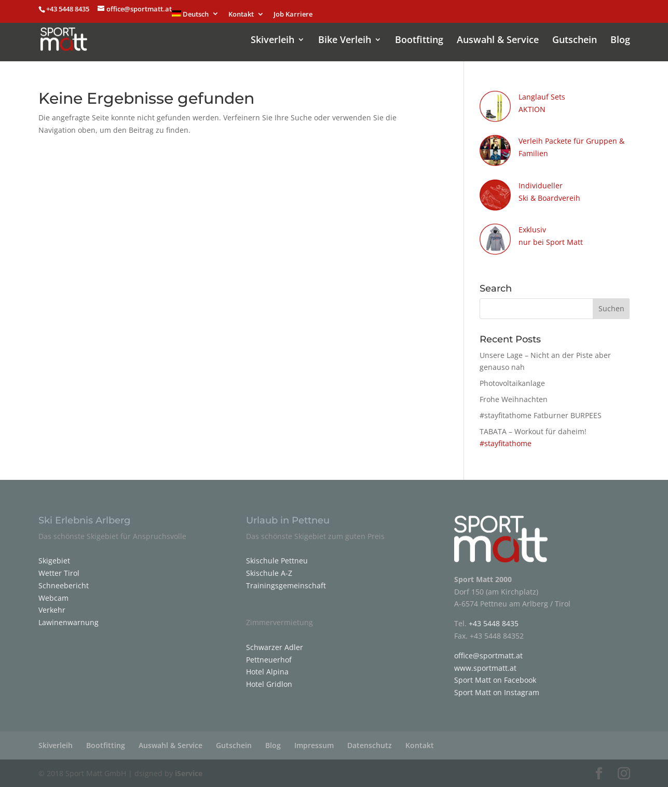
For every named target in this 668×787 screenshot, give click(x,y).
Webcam (53, 598)
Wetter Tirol (58, 573)
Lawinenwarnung (68, 622)
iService (188, 773)
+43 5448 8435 (68, 8)
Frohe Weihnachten (514, 399)
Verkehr (51, 610)
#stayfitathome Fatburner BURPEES (541, 415)
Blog (620, 41)
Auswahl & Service (498, 41)
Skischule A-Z (269, 573)
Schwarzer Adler (274, 647)
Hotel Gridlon (269, 684)
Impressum (314, 745)
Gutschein (574, 41)
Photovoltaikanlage (512, 383)
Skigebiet (54, 560)
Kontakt (241, 15)
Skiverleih (272, 41)
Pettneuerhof (269, 660)
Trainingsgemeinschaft (286, 585)
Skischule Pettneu (277, 560)
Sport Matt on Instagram (496, 692)
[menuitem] (196, 16)
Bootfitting (419, 41)
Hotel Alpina (267, 671)
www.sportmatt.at (485, 668)
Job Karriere (293, 15)
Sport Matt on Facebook (495, 680)
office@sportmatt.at (488, 655)
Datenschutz (369, 745)
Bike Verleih (344, 41)
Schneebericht (63, 585)
